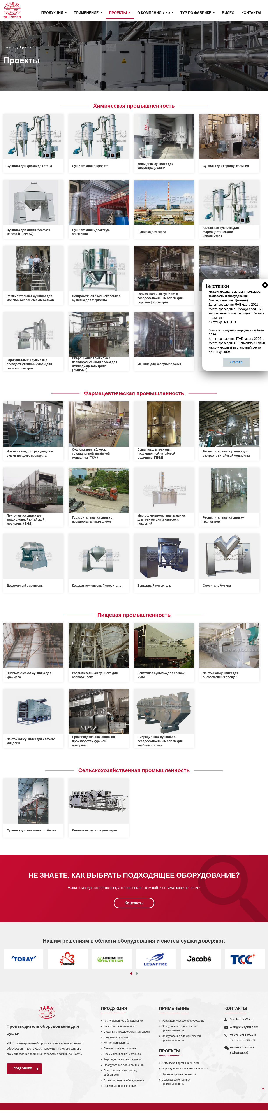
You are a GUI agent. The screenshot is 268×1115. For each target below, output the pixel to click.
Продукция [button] (52, 12)
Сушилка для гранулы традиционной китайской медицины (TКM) (157, 454)
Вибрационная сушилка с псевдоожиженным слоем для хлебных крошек (161, 742)
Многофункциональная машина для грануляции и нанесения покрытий (162, 520)
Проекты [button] (118, 12)
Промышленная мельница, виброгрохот (121, 1077)
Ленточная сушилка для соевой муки (162, 676)
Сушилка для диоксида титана (30, 166)
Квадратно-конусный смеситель (89, 586)
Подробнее (27, 1071)
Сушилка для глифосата (91, 166)
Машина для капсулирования (160, 364)
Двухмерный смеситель (25, 586)
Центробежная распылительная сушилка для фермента (95, 298)
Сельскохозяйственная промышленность (134, 772)
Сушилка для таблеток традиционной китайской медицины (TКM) (91, 454)
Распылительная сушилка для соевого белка (95, 676)
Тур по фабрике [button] (196, 12)
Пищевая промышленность (134, 616)
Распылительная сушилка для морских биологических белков (31, 298)
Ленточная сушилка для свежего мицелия (25, 742)
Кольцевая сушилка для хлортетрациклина (156, 166)
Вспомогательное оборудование (125, 1085)
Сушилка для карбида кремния (227, 166)
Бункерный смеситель (155, 586)
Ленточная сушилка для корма (95, 832)
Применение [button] (86, 12)
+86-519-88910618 (243, 1042)
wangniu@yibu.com (244, 1029)
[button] (131, 976)
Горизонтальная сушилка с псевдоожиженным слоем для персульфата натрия (161, 298)
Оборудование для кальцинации (125, 1069)
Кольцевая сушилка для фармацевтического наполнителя (221, 232)
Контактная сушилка (117, 1046)
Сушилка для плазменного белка (27, 832)
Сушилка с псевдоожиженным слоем (128, 1034)
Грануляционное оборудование (124, 1023)
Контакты (251, 12)
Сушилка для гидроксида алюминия (91, 232)
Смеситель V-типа (217, 586)
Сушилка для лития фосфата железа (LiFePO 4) (29, 232)
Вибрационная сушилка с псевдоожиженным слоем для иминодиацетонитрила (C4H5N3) (95, 365)
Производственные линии (120, 1091)
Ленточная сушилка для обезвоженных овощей (221, 676)
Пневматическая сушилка (120, 1052)
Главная (8, 47)
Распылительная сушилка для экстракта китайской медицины (227, 454)
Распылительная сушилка (121, 1029)
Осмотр (236, 362)
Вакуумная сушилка (117, 1040)
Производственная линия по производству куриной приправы (94, 742)
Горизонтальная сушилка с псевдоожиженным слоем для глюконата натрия (30, 364)
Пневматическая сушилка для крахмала (30, 676)
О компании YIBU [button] (154, 12)
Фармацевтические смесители (123, 1063)
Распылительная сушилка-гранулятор (224, 520)
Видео (228, 12)
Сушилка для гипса (152, 232)
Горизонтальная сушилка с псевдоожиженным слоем (93, 520)
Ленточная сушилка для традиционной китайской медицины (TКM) (26, 520)
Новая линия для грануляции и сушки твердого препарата (31, 454)
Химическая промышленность (134, 106)
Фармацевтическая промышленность (134, 394)
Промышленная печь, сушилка (123, 1057)
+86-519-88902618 (243, 1037)
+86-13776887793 (243, 1050)
